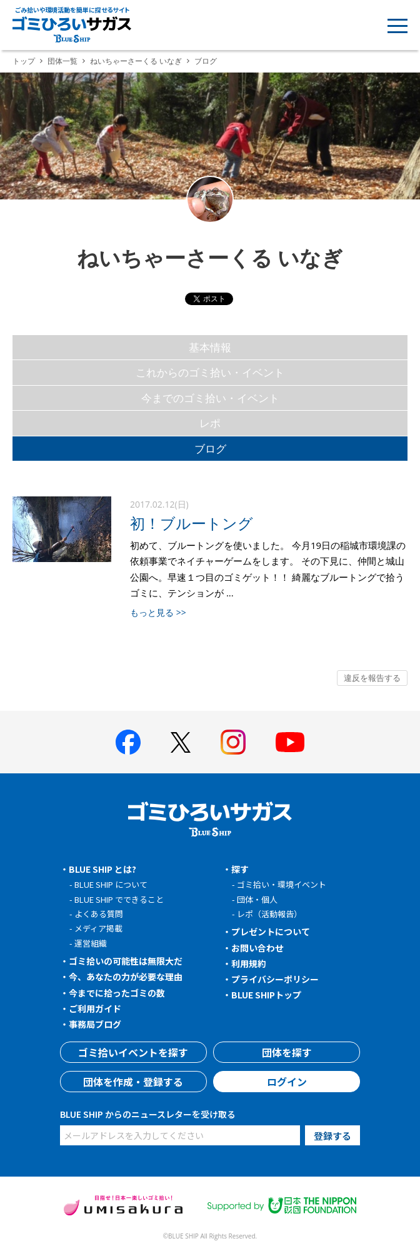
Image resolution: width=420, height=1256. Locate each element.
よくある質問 (98, 914)
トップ (23, 61)
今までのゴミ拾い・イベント (210, 398)
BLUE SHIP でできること (119, 899)
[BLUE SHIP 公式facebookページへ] (128, 742)
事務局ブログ (95, 1024)
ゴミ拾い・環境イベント (281, 884)
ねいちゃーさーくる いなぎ (136, 61)
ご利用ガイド (95, 1008)
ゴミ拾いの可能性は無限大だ (125, 961)
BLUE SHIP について (111, 884)
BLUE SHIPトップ (266, 994)
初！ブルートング (191, 523)
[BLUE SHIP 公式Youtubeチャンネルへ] (290, 742)
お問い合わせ (257, 948)
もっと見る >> (158, 612)
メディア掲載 (98, 928)
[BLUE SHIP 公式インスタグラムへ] (233, 742)
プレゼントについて (270, 931)
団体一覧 (63, 61)
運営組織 (90, 943)
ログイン (287, 1081)
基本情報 (210, 347)
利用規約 (248, 963)
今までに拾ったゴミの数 (117, 993)
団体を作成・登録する (133, 1081)
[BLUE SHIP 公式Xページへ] (181, 742)
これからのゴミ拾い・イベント (210, 372)
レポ (210, 423)
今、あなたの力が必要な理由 (125, 976)
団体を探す (287, 1052)
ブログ (210, 448)
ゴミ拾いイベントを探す (133, 1052)
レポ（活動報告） (269, 914)
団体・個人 (257, 899)
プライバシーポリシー (275, 979)
